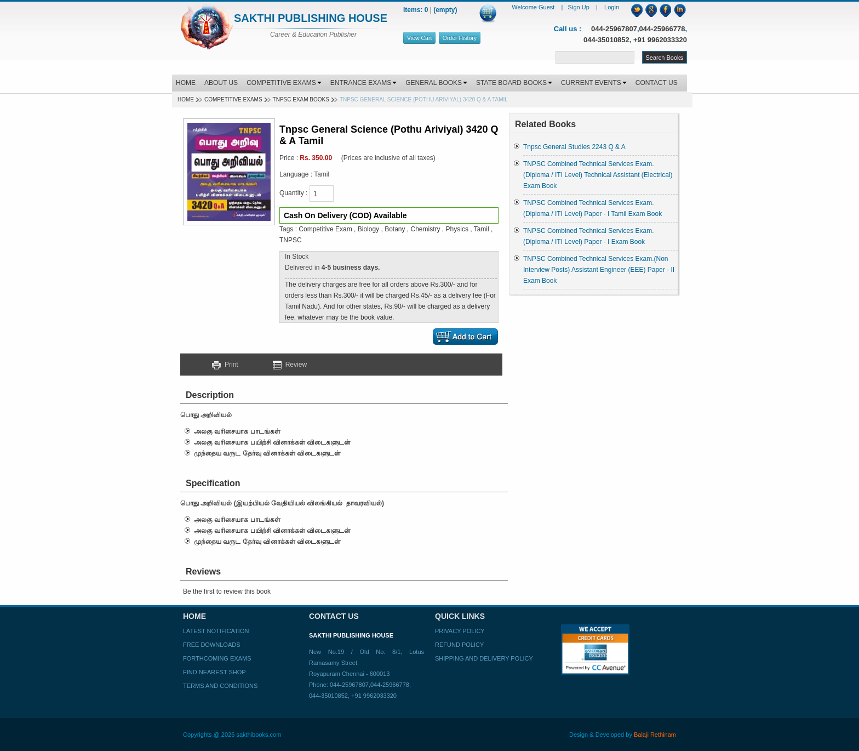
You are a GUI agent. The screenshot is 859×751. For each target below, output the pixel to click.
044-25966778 (662, 29)
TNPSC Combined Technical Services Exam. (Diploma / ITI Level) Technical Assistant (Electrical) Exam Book (598, 175)
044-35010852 (606, 40)
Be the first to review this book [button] (227, 591)
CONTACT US (656, 83)
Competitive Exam (325, 229)
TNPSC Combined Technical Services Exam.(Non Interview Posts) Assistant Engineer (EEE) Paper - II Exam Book (598, 270)
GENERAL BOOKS (436, 83)
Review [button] (290, 364)
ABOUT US (221, 83)
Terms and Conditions (220, 685)
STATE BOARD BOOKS (514, 83)
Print (229, 364)
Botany (395, 229)
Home (185, 99)
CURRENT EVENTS (594, 83)
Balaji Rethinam (655, 734)
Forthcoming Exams (217, 658)
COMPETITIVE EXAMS (284, 83)
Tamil (482, 229)
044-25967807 (614, 29)
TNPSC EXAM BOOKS (301, 99)
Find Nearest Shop (214, 672)
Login (611, 7)
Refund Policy (459, 644)
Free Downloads (211, 644)
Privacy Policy (460, 631)
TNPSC (290, 240)
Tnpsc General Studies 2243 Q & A (574, 147)
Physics (458, 229)
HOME (186, 83)
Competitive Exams (233, 99)
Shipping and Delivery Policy (484, 658)
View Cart (419, 38)
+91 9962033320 (660, 40)
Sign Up (579, 7)
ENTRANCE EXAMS (363, 83)
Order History (460, 38)
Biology (369, 229)
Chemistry (425, 229)
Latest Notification (216, 631)
